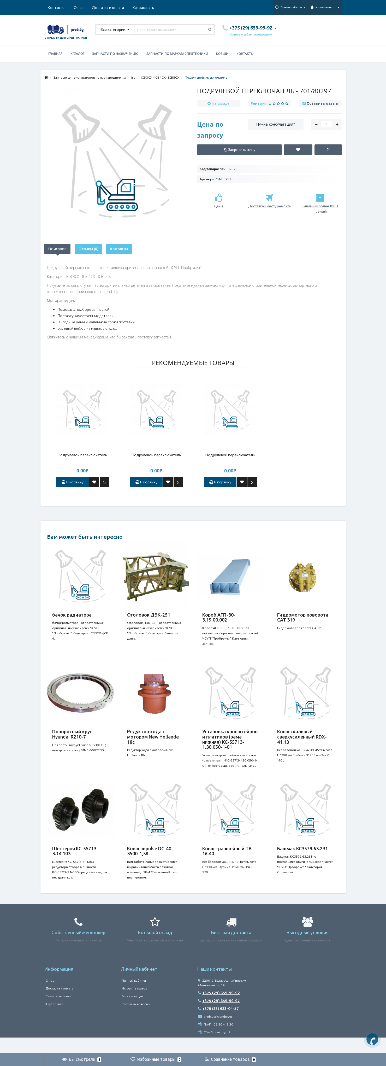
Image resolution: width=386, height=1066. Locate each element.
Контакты (146, 7)
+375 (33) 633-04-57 (218, 1024)
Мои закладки (132, 1012)
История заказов (134, 1004)
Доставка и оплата (83, 7)
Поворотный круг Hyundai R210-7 (72, 739)
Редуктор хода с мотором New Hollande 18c (153, 742)
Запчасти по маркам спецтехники (177, 53)
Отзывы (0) (88, 248)
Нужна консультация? (275, 124)
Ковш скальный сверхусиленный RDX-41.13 (302, 742)
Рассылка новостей (136, 1019)
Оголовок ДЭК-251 (148, 614)
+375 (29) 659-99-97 (219, 1016)
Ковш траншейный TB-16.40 (227, 861)
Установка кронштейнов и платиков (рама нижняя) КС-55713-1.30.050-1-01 (230, 744)
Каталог (77, 53)
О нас (52, 7)
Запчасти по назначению (115, 53)
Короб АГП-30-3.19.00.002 (218, 617)
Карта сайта (54, 1019)
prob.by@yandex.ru (215, 1032)
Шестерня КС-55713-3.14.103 (75, 861)
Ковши (222, 53)
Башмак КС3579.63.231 (302, 859)
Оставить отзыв (322, 103)
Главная (55, 53)
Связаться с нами (58, 1012)
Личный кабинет (134, 996)
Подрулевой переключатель (82, 455)
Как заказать (118, 7)
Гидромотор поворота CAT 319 (302, 617)
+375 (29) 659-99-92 (219, 1008)
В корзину (72, 482)
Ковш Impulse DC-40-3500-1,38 (150, 861)
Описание (57, 248)
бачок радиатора (72, 614)
